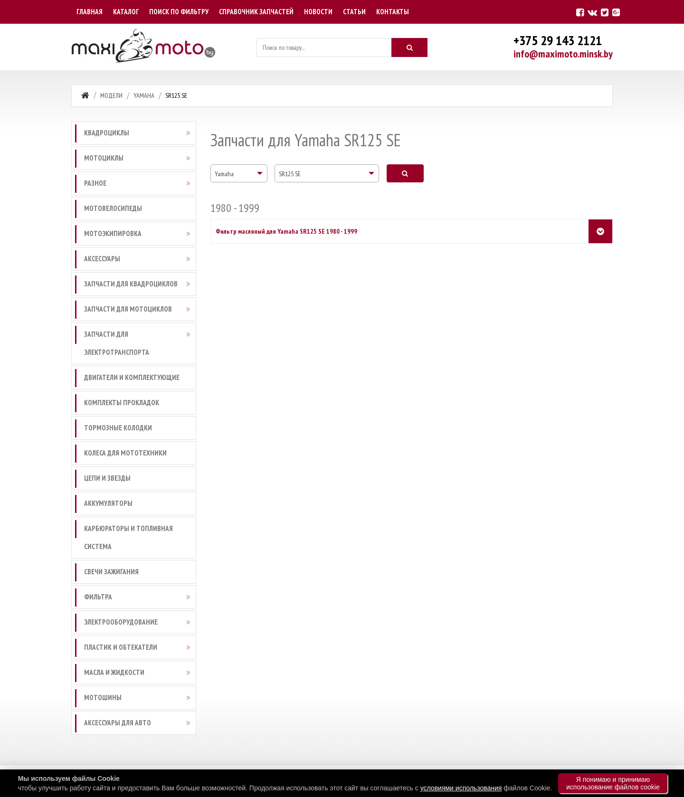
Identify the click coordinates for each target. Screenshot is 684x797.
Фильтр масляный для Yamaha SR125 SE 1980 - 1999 (286, 231)
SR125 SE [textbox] (290, 174)
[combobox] (238, 173)
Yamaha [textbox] (224, 174)
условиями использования (461, 788)
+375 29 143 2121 (557, 40)
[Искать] (409, 47)
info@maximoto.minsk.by (563, 53)
